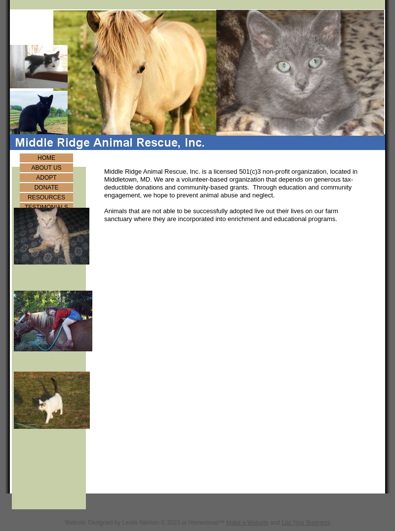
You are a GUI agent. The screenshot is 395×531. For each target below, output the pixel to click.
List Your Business (306, 522)
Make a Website (247, 522)
